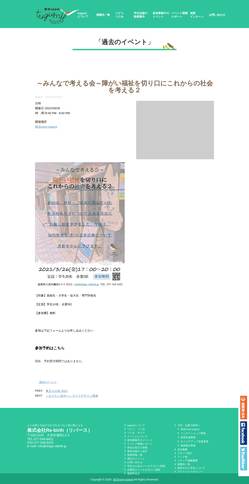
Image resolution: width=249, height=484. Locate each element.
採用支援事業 (186, 438)
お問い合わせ (217, 14)
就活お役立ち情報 (135, 448)
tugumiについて (83, 15)
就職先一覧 (103, 14)
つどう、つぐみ (120, 14)
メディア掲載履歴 (186, 461)
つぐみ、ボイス (134, 433)
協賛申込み (131, 474)
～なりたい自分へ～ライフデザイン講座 (72, 395)
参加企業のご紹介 (135, 452)
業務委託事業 (186, 446)
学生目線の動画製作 (140, 14)
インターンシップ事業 (191, 434)
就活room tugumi (46, 126)
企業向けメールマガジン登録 (141, 470)
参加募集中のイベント (161, 14)
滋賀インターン (197, 14)
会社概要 (181, 450)
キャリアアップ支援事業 (192, 442)
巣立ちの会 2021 (57, 390)
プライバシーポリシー (188, 472)
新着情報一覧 (132, 455)
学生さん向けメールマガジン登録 (144, 466)
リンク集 (181, 457)
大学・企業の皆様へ (187, 426)
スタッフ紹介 (183, 453)
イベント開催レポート (179, 14)
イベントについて (135, 437)
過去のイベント (124, 42)
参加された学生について (189, 468)
